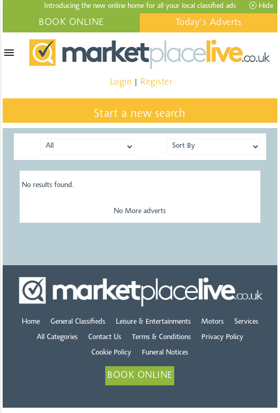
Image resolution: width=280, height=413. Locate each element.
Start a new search (140, 114)
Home (31, 322)
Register (156, 82)
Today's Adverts (208, 23)
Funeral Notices (165, 353)
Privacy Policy (222, 337)
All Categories (57, 337)
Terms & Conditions (161, 337)
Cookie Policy (111, 353)
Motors (212, 322)
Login (121, 82)
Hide (261, 6)
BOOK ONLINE (71, 23)
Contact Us (104, 337)
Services (246, 322)
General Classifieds (77, 322)
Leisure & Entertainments (153, 322)
